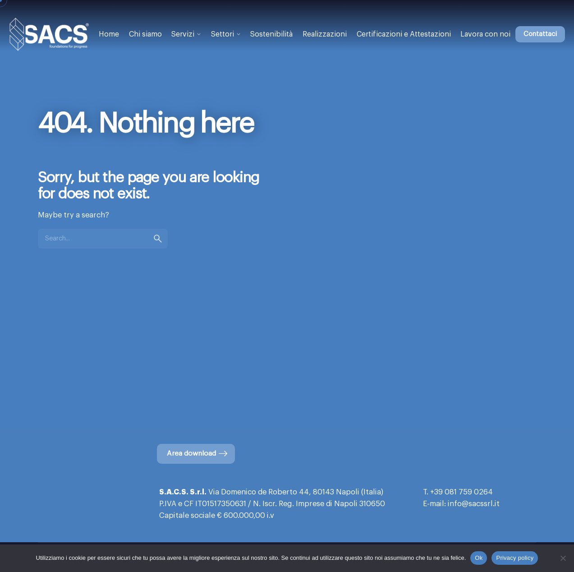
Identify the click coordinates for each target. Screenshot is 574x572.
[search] (158, 239)
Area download (198, 454)
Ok (478, 557)
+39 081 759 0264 (461, 492)
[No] (562, 558)
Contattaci (540, 34)
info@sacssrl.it (474, 503)
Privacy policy (514, 557)
